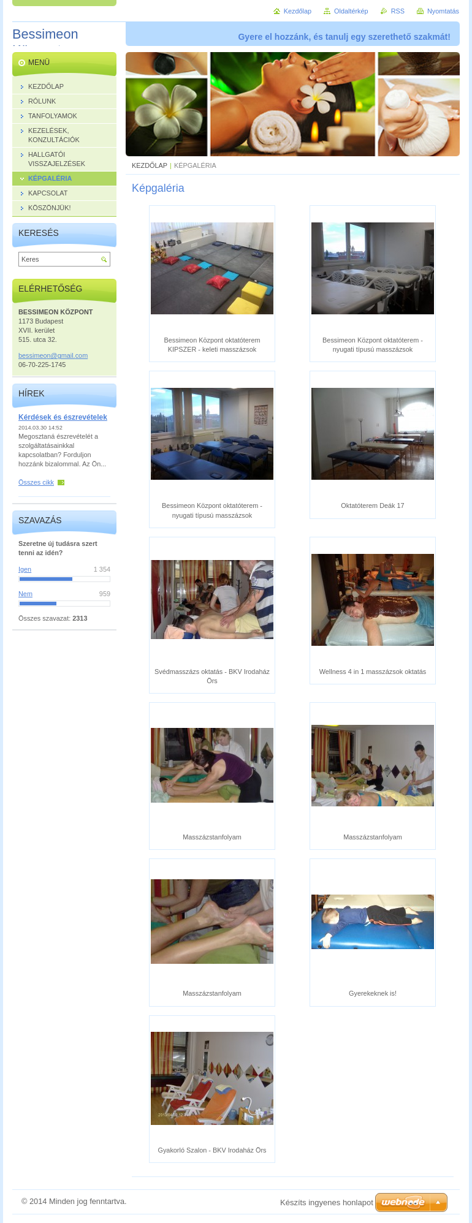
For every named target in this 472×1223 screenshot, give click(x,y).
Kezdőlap (297, 11)
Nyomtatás (443, 11)
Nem (25, 593)
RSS (398, 11)
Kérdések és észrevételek (62, 417)
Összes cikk (36, 482)
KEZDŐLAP (149, 165)
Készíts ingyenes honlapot (326, 1202)
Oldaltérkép (351, 11)
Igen (24, 569)
